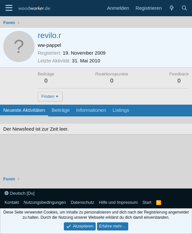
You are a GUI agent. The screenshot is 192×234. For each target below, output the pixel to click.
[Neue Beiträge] (171, 8)
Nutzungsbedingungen (45, 202)
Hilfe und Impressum (118, 202)
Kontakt (12, 202)
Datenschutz (82, 202)
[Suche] (184, 8)
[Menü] (9, 8)
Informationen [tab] (91, 110)
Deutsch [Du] (19, 193)
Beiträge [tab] (60, 110)
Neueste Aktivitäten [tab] (24, 110)
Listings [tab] (121, 110)
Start (147, 202)
